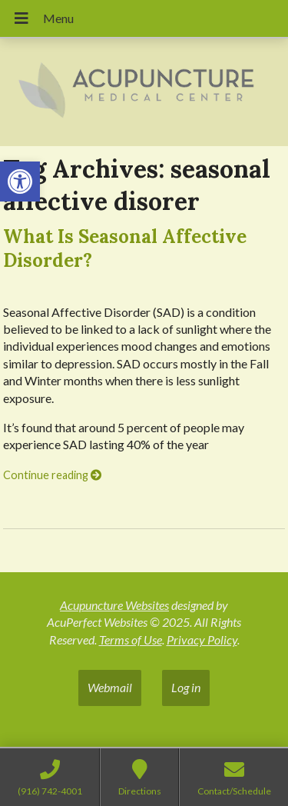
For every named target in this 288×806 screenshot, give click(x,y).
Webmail (110, 687)
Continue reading (52, 474)
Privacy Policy (202, 639)
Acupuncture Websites (114, 605)
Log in (185, 687)
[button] (20, 182)
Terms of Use (130, 639)
